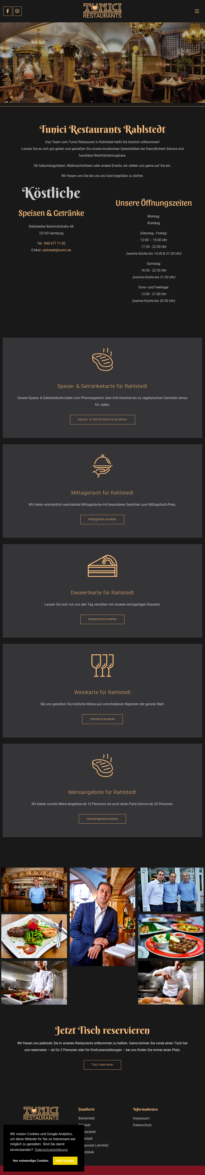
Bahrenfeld (86, 1118)
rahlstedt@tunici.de (56, 250)
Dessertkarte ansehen (102, 619)
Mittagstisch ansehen (102, 519)
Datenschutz (142, 1125)
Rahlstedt (85, 1139)
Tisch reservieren (102, 1064)
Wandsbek (86, 1152)
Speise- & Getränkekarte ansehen (102, 419)
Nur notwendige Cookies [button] (31, 1160)
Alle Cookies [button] (65, 1160)
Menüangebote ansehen (102, 819)
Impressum (141, 1118)
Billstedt (84, 1125)
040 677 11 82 (55, 243)
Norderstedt (87, 1132)
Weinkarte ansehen (102, 719)
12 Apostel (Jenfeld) (93, 1145)
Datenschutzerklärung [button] (51, 1150)
